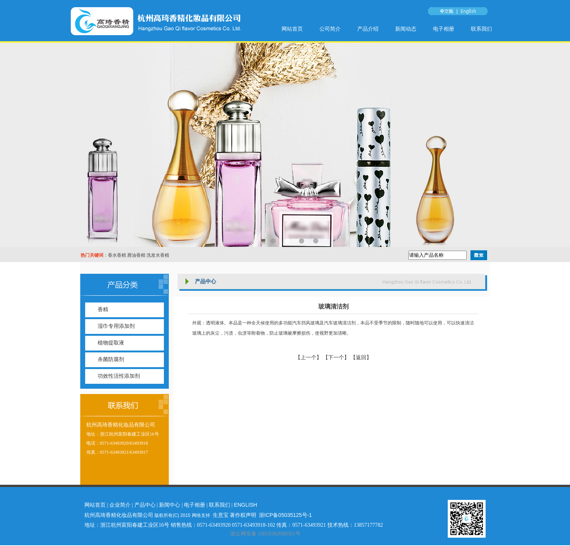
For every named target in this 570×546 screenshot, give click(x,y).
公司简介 (330, 29)
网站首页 (292, 29)
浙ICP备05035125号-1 (285, 515)
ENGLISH (245, 505)
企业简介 (120, 505)
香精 (103, 309)
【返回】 (361, 357)
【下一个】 (336, 357)
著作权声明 (243, 515)
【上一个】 (309, 357)
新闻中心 (169, 505)
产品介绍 (367, 29)
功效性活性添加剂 (119, 376)
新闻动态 (405, 29)
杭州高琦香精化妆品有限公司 (120, 425)
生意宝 (221, 515)
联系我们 (481, 29)
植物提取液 (111, 343)
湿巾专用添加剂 (116, 326)
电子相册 (443, 29)
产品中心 (145, 505)
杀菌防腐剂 (111, 359)
